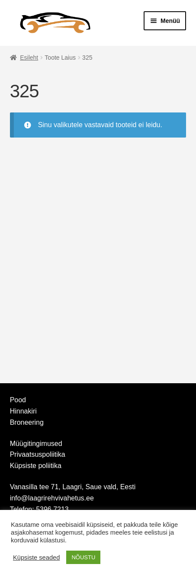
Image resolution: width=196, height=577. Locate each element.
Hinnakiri (23, 411)
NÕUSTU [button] (83, 557)
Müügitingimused (36, 443)
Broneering (27, 422)
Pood (18, 400)
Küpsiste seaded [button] (36, 557)
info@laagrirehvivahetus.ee (52, 498)
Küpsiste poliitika (35, 465)
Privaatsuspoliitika (37, 454)
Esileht (29, 57)
